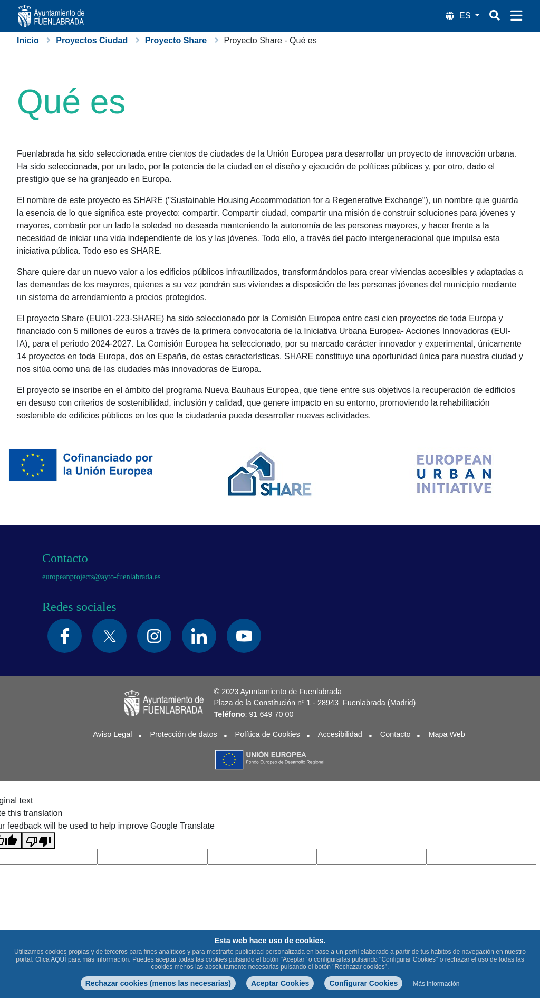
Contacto (395, 734)
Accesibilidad (340, 734)
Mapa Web (446, 734)
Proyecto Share (176, 40)
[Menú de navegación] (516, 16)
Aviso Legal (112, 734)
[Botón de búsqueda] (494, 15)
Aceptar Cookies (280, 983)
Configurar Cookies (363, 983)
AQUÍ (58, 959)
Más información (436, 983)
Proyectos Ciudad (92, 40)
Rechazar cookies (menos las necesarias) (158, 983)
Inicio (28, 40)
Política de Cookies (267, 734)
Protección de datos (183, 734)
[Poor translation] (38, 840)
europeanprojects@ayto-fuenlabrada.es (101, 576)
